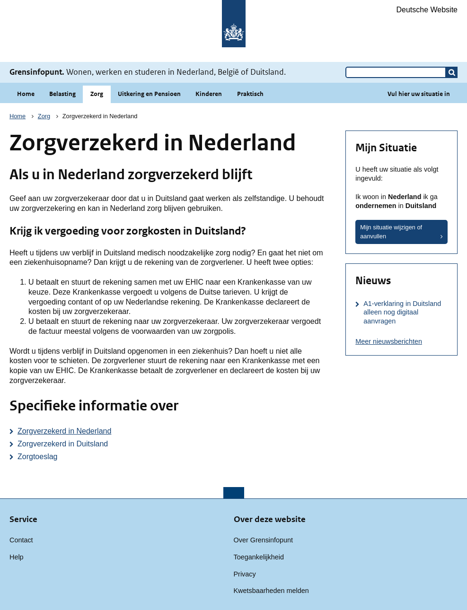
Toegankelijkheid (259, 557)
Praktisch (250, 94)
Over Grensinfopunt (263, 540)
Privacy (245, 574)
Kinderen (208, 94)
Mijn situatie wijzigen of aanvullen (391, 232)
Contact (21, 540)
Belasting (62, 94)
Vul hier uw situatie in (419, 94)
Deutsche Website (427, 10)
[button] (452, 72)
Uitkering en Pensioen (149, 94)
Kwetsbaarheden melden (271, 590)
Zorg (96, 94)
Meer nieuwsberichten (388, 341)
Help (16, 557)
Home (26, 94)
